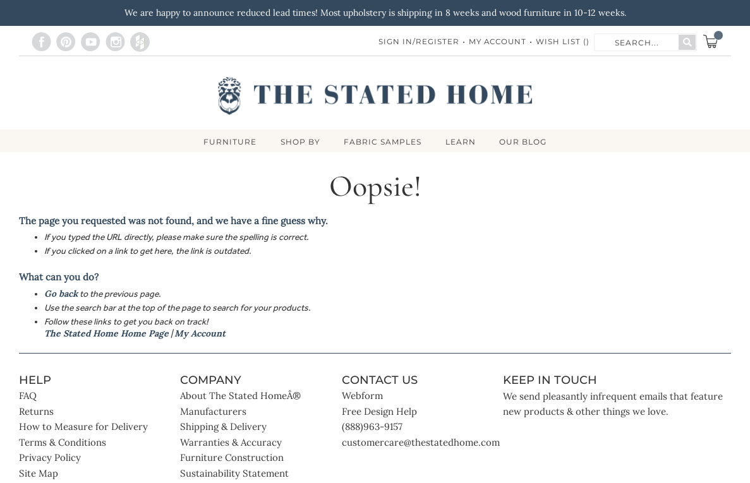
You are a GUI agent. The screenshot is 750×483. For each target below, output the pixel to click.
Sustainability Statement (234, 474)
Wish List (563, 42)
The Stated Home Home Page (106, 334)
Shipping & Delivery (223, 428)
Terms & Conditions (62, 443)
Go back (61, 294)
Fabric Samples (382, 142)
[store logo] (375, 96)
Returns (36, 412)
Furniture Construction (232, 459)
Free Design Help (379, 412)
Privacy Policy (50, 459)
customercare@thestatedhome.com (421, 443)
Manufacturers (213, 412)
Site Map (38, 474)
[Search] (687, 42)
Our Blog (526, 142)
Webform (362, 397)
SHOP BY (298, 142)
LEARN (462, 142)
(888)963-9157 (372, 428)
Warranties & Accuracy (231, 443)
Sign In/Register (415, 42)
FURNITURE (226, 142)
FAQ (28, 397)
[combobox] (637, 42)
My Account (496, 42)
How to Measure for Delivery (83, 428)
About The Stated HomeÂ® (240, 397)
